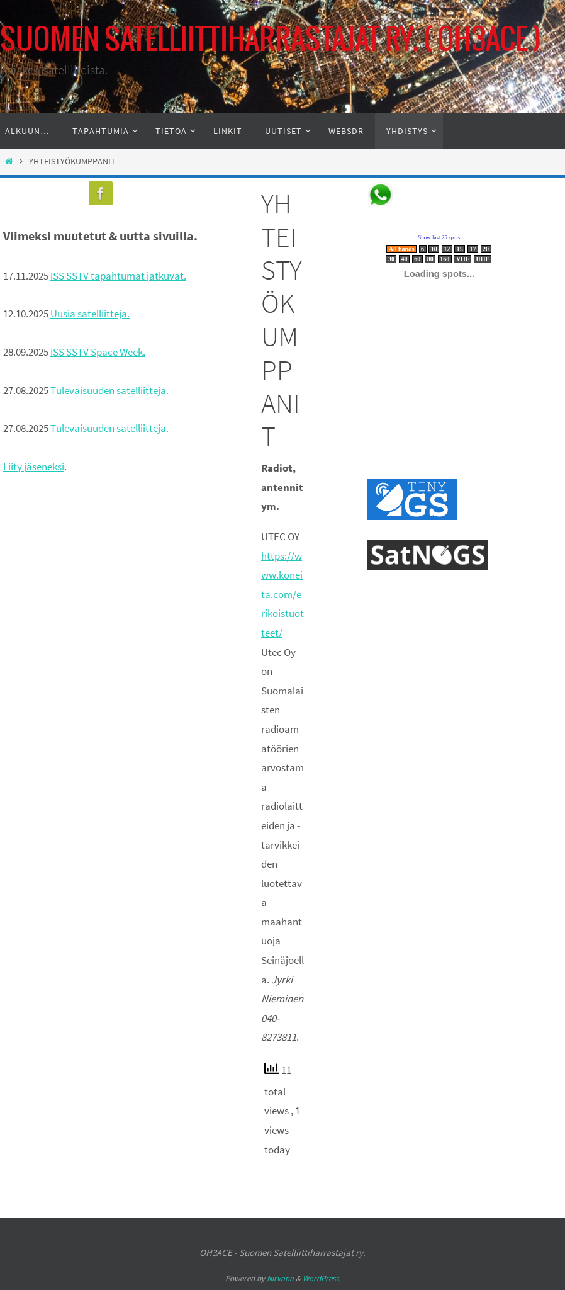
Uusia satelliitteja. (90, 313)
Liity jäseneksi (33, 466)
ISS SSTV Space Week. (97, 352)
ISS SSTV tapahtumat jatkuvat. (118, 276)
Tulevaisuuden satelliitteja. (109, 390)
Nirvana (280, 1278)
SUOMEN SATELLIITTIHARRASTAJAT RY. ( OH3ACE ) (270, 40)
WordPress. (321, 1278)
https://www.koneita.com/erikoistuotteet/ (282, 594)
